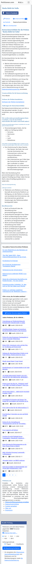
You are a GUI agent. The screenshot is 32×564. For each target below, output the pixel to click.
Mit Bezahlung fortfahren (12, 548)
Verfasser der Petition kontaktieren (13, 102)
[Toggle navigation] (28, 2)
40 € (5, 538)
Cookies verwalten (11, 506)
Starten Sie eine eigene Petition (16, 313)
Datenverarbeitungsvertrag (10, 89)
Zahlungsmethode (8, 542)
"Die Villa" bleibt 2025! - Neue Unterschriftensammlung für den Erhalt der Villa (14, 257)
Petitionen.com (7, 2)
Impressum (9, 510)
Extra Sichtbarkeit (10, 26)
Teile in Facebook (9, 13)
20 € (17, 536)
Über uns (8, 508)
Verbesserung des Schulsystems (12, 270)
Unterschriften (20, 19)
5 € (5, 536)
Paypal (8, 544)
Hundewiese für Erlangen (10, 260)
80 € (12, 538)
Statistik (6, 22)
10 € (11, 536)
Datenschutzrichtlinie (20, 22)
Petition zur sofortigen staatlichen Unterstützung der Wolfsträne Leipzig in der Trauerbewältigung (14, 291)
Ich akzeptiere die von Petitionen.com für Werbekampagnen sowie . (14, 556)
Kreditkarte (20, 544)
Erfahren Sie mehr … (9, 533)
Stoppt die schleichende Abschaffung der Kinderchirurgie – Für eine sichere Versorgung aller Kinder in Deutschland (14, 280)
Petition (6, 19)
